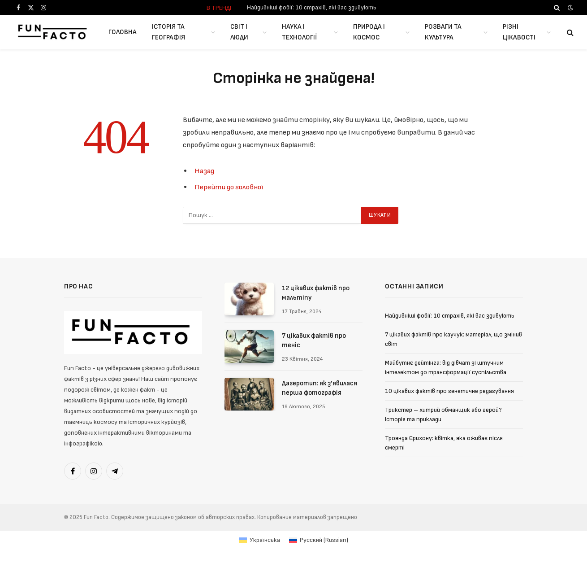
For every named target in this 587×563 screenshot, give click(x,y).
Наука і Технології (299, 32)
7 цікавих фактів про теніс (314, 340)
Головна (122, 32)
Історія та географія (168, 32)
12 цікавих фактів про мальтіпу (316, 293)
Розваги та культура (443, 32)
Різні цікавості (519, 32)
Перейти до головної (228, 187)
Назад (204, 170)
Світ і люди (239, 32)
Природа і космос (369, 32)
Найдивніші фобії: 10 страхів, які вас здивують (311, 7)
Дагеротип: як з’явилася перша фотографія (319, 388)
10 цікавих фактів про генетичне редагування (449, 391)
